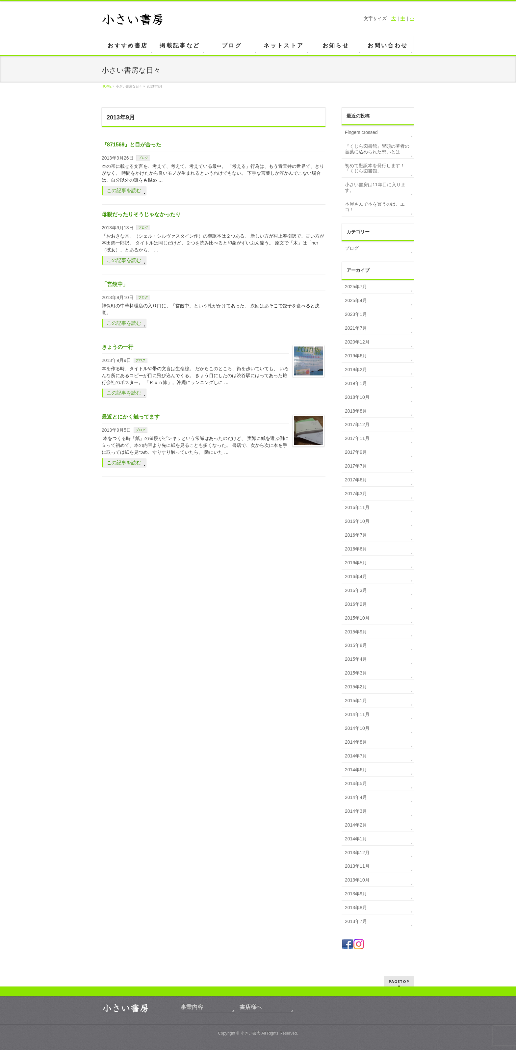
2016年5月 (356, 562)
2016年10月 (357, 521)
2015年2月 (356, 686)
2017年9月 (356, 452)
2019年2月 (356, 369)
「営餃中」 (115, 284)
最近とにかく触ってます (131, 417)
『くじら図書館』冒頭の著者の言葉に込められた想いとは (377, 148)
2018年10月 (357, 397)
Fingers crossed (361, 132)
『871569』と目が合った (131, 144)
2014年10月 (357, 728)
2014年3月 (356, 811)
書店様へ (251, 1007)
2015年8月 (356, 645)
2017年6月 (356, 479)
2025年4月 (356, 300)
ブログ (143, 158)
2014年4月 (356, 797)
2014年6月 (356, 769)
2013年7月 (356, 921)
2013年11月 (357, 866)
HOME (107, 86)
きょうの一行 (117, 347)
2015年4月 (356, 659)
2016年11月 (357, 507)
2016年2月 (356, 604)
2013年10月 (357, 880)
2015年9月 (356, 631)
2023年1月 (356, 314)
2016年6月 (356, 548)
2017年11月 (357, 438)
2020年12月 (357, 342)
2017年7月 (356, 466)
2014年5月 (356, 783)
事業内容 (192, 1007)
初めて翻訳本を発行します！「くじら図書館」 (375, 168)
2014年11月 (357, 714)
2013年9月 (356, 893)
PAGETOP (399, 981)
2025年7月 (356, 286)
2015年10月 (357, 618)
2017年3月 (356, 493)
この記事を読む (124, 190)
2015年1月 (356, 700)
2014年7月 (356, 755)
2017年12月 (357, 424)
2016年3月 (356, 590)
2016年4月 (356, 576)
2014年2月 (356, 825)
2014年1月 (356, 838)
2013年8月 (356, 907)
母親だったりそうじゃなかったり (141, 214)
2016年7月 (356, 535)
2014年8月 (356, 742)
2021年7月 (356, 328)
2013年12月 (357, 852)
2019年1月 (356, 383)
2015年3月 (356, 673)
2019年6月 (356, 355)
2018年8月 (356, 411)
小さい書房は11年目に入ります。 (375, 187)
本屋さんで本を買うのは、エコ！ (375, 206)
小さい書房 (250, 1033)
